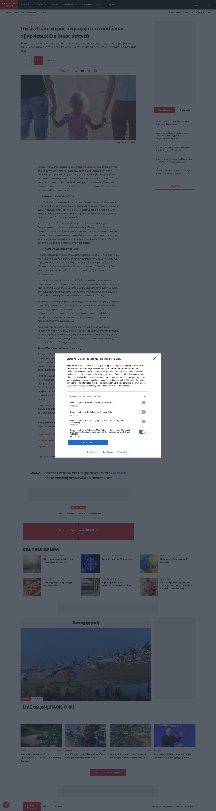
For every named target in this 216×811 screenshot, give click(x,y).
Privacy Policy (123, 452)
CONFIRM (88, 442)
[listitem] (108, 396)
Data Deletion (92, 452)
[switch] (142, 402)
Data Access (107, 452)
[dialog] (108, 405)
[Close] (155, 359)
